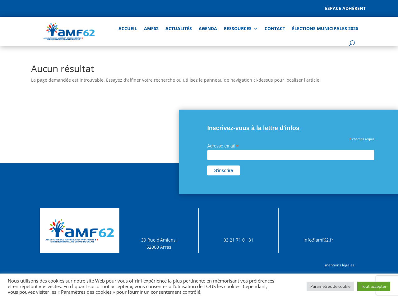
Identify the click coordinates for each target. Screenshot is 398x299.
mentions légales (339, 265)
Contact (275, 28)
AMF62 (151, 28)
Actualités (178, 28)
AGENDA (208, 28)
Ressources (238, 28)
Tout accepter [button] (373, 286)
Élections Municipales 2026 (325, 28)
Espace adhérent (345, 8)
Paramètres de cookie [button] (330, 286)
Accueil (127, 28)
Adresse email (222, 146)
